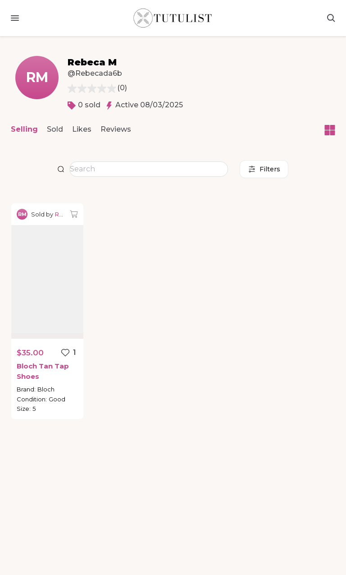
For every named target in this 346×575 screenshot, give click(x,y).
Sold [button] (55, 129)
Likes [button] (81, 129)
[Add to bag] (74, 214)
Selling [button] (24, 129)
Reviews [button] (115, 129)
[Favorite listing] (68, 352)
